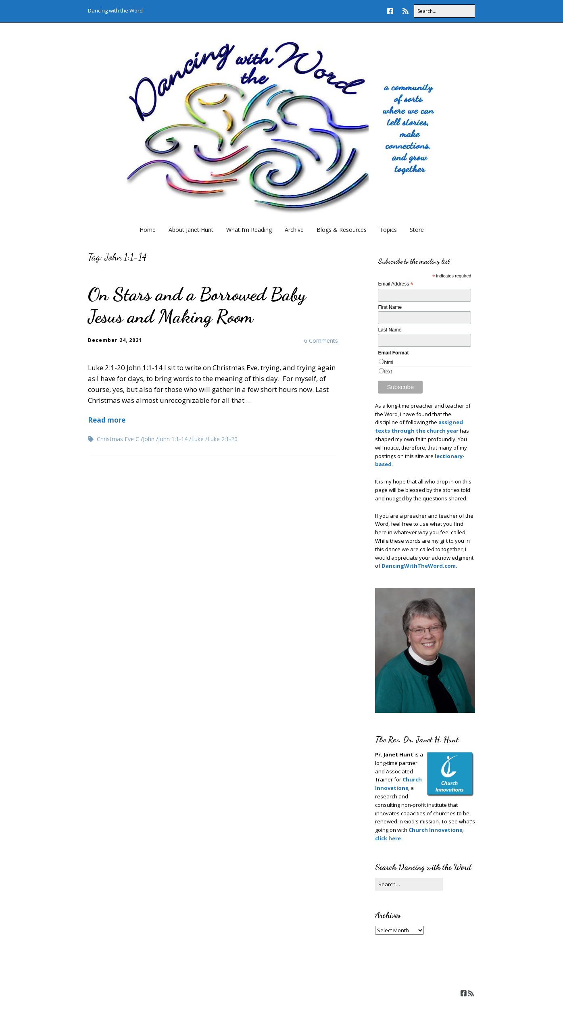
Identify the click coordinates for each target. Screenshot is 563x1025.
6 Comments (321, 340)
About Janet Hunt (191, 229)
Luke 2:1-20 (222, 439)
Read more (106, 420)
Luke (197, 439)
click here (388, 838)
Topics (388, 229)
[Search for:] (444, 11)
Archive (294, 229)
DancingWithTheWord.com (418, 565)
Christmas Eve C (118, 439)
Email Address (395, 284)
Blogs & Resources (342, 229)
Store (417, 229)
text (388, 372)
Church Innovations (435, 829)
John (148, 439)
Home (148, 229)
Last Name (389, 330)
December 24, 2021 (115, 340)
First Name (390, 307)
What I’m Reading (249, 229)
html (388, 362)
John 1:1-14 (173, 439)
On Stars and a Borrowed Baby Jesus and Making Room (197, 305)
